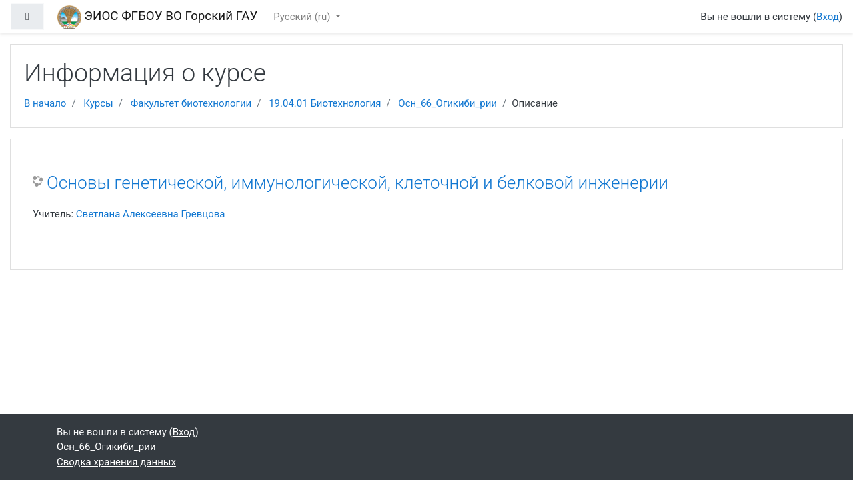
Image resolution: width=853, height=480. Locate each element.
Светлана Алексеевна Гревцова (150, 214)
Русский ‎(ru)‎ (303, 17)
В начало (45, 103)
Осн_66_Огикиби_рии (447, 103)
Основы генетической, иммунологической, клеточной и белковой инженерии (357, 183)
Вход (827, 17)
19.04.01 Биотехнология (325, 103)
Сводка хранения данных (116, 462)
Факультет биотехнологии (191, 103)
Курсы (98, 103)
